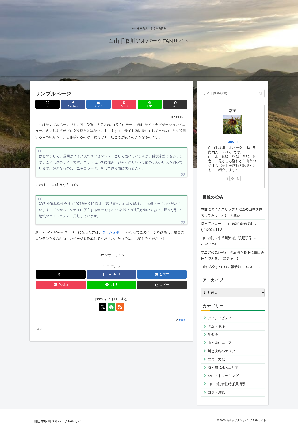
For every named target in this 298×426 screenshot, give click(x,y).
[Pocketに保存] (124, 104)
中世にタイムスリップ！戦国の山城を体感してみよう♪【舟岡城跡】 (231, 212)
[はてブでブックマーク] (98, 104)
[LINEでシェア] (150, 104)
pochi (233, 141)
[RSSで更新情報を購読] (120, 307)
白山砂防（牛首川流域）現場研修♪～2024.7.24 (229, 241)
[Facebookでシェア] (73, 104)
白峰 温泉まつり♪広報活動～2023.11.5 (230, 267)
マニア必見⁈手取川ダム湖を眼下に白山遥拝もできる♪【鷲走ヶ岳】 (232, 255)
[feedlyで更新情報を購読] (111, 307)
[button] (175, 104)
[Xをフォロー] (102, 307)
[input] (233, 93)
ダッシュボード (114, 232)
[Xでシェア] (47, 104)
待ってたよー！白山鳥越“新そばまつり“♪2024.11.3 (229, 227)
